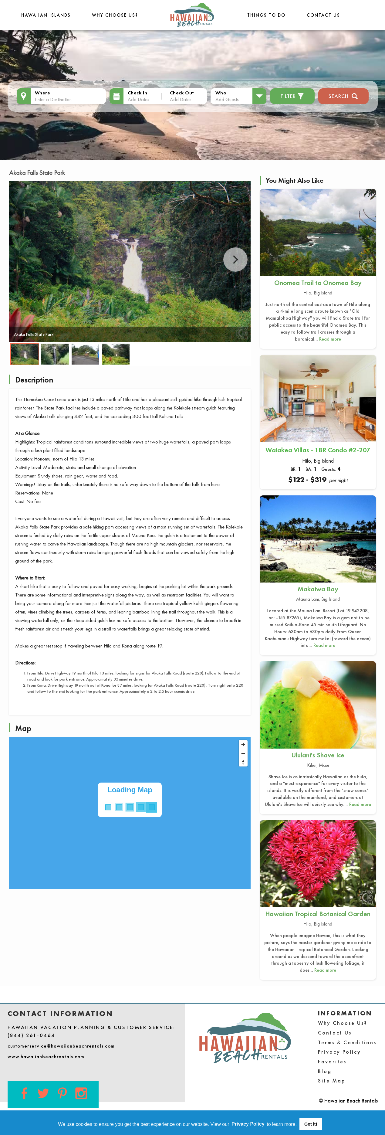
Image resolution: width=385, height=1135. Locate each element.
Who (220, 93)
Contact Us (323, 15)
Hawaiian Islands (46, 15)
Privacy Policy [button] (248, 1124)
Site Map (332, 1080)
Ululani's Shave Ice (317, 755)
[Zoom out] (243, 753)
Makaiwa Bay (318, 589)
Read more (330, 339)
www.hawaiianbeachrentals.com (46, 1056)
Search (343, 95)
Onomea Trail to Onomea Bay (318, 282)
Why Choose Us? (115, 15)
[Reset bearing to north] (243, 762)
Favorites (332, 1061)
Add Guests (227, 99)
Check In (137, 93)
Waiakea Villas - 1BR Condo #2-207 (317, 450)
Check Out (182, 93)
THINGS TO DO (266, 15)
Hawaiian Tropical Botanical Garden (317, 913)
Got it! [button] (310, 1124)
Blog (325, 1071)
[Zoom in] (243, 744)
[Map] (130, 813)
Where (42, 93)
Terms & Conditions (347, 1042)
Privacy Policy (339, 1051)
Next (235, 259)
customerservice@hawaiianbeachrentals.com (61, 1045)
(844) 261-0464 (31, 1035)
